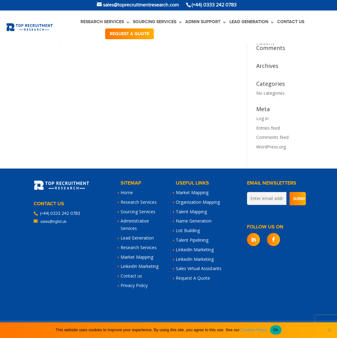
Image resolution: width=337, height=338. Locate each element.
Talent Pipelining (192, 240)
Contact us (290, 21)
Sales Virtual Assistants (198, 268)
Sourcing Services (154, 21)
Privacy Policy (134, 285)
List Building (188, 230)
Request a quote (129, 33)
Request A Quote (193, 278)
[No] (329, 330)
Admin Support (202, 21)
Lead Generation (248, 21)
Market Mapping (137, 257)
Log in (262, 118)
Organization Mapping (198, 202)
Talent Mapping (191, 212)
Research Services (102, 21)
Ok (275, 330)
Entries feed (268, 128)
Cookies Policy (254, 330)
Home (127, 192)
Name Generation (194, 221)
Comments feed (272, 137)
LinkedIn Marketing (139, 266)
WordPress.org (271, 147)
